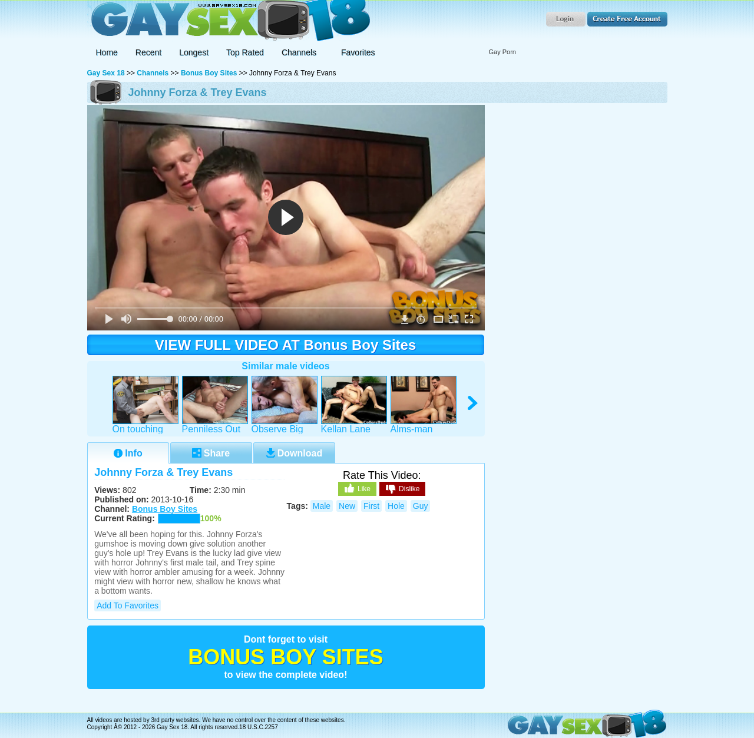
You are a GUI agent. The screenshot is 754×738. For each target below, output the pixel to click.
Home (107, 52)
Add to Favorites (127, 605)
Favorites (358, 52)
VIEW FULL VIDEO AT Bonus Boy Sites (285, 345)
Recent (148, 52)
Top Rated (245, 52)
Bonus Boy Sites (209, 73)
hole (396, 506)
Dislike (402, 489)
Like (357, 488)
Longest (194, 52)
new (347, 506)
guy (420, 506)
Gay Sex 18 (229, 21)
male (321, 506)
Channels (152, 73)
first (371, 506)
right (473, 403)
